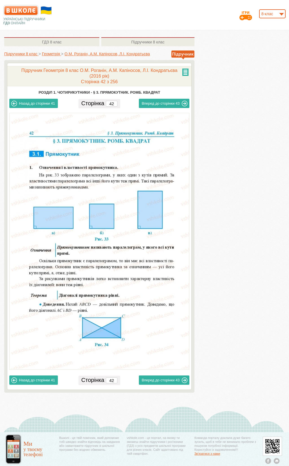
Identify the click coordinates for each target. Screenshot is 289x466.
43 (165, 103)
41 (33, 103)
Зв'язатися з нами (207, 453)
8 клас (52, 42)
